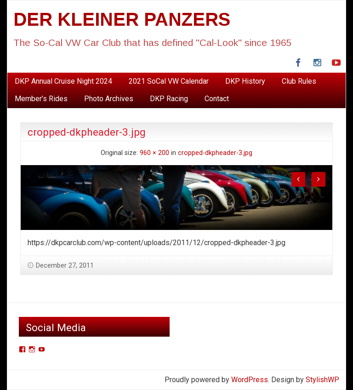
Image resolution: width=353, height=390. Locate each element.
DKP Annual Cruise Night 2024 (63, 81)
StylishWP (322, 379)
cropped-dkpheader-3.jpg (215, 153)
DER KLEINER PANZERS (121, 19)
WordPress (249, 379)
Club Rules (299, 81)
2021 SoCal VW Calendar (169, 81)
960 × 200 (154, 153)
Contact (217, 98)
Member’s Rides (41, 98)
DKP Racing (169, 98)
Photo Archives (108, 98)
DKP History (245, 81)
